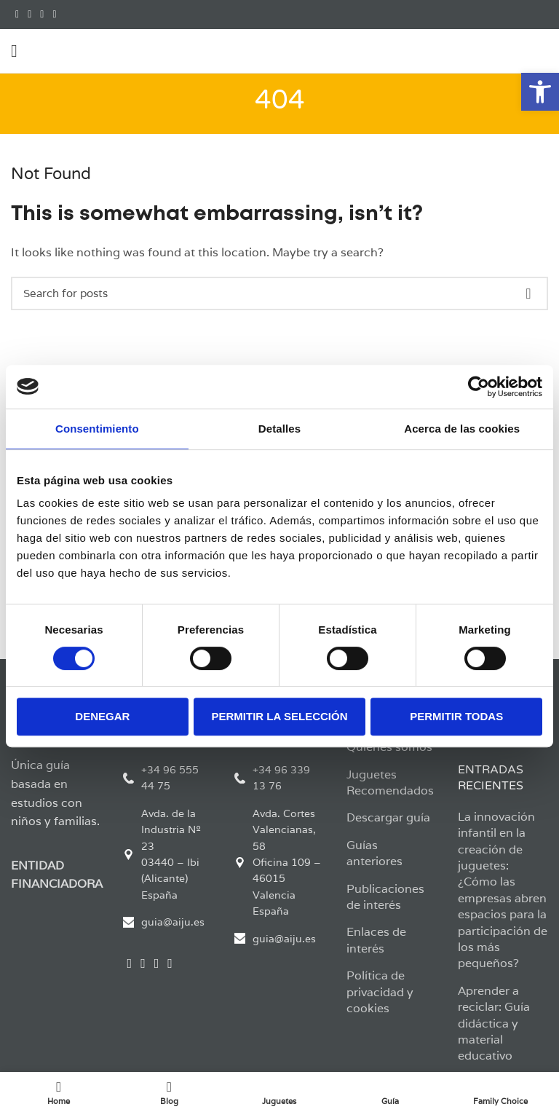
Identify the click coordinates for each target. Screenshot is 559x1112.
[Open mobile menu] (14, 51)
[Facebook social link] (17, 14)
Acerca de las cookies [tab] (462, 428)
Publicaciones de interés (385, 896)
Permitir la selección (280, 716)
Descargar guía (388, 817)
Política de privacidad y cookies (379, 992)
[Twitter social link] (29, 14)
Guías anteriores (374, 853)
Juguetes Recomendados (390, 782)
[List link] (168, 778)
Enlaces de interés (376, 939)
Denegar (102, 716)
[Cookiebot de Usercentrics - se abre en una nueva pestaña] (478, 387)
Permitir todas (456, 716)
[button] (540, 92)
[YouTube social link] (54, 14)
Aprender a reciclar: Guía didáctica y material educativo (494, 1023)
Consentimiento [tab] (97, 428)
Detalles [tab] (279, 428)
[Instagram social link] (42, 14)
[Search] (279, 293)
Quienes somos (389, 746)
